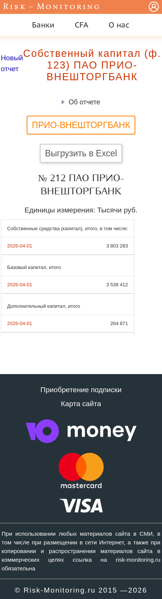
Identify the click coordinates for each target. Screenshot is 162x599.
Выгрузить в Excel (81, 153)
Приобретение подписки (81, 390)
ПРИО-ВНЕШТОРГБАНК (81, 125)
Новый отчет (12, 63)
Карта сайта (81, 404)
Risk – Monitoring (52, 7)
